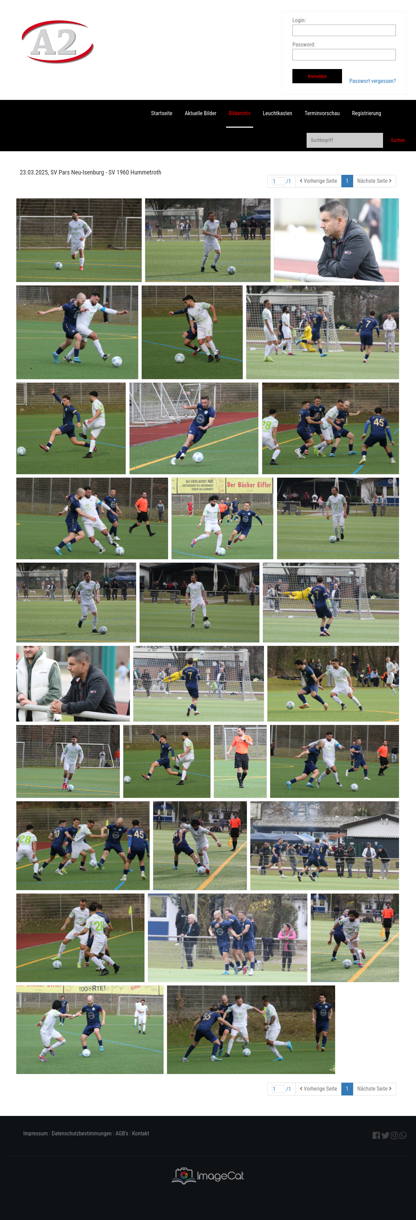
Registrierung (366, 113)
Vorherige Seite (318, 181)
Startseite (161, 113)
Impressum (35, 1133)
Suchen (398, 140)
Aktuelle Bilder (200, 113)
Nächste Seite (374, 181)
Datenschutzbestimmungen (82, 1133)
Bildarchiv (239, 113)
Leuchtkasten (277, 113)
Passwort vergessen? (372, 81)
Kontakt (140, 1133)
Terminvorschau (322, 113)
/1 (281, 181)
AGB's (122, 1133)
